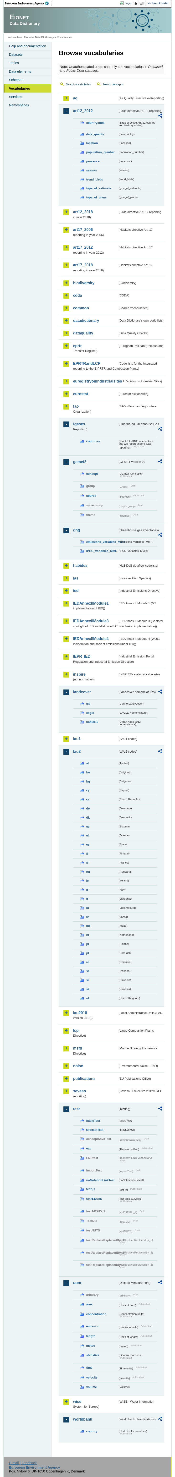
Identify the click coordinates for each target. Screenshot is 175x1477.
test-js (90, 1189)
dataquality (83, 333)
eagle (90, 713)
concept (92, 474)
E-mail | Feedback (23, 1463)
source (91, 496)
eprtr (77, 346)
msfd (77, 1048)
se (87, 971)
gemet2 (79, 462)
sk (87, 989)
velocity (92, 1377)
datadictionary (86, 320)
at (87, 763)
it (87, 890)
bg (88, 781)
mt (88, 926)
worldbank (82, 1419)
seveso (79, 1091)
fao (76, 406)
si (87, 980)
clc (88, 704)
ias (75, 578)
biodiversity (83, 283)
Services (15, 97)
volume (91, 1387)
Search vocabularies (78, 84)
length (90, 1336)
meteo (90, 1345)
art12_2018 (83, 212)
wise (77, 1402)
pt (87, 953)
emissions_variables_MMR (102, 542)
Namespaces (19, 105)
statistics (92, 1355)
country (91, 1431)
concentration (96, 1314)
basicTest (93, 1120)
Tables (14, 63)
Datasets (15, 54)
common (81, 308)
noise (78, 1066)
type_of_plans (96, 197)
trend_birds (94, 179)
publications (84, 1079)
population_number (100, 152)
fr (87, 862)
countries (93, 441)
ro (87, 962)
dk (88, 817)
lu (87, 908)
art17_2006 (83, 230)
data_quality (95, 134)
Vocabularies (19, 88)
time (89, 1367)
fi (87, 853)
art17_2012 (83, 247)
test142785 (94, 1199)
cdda (77, 295)
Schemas (16, 80)
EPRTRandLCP (86, 363)
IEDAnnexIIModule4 (90, 639)
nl (87, 935)
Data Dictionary (44, 37)
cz (87, 799)
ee (87, 826)
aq (75, 98)
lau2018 (80, 1013)
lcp (75, 1030)
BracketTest (94, 1130)
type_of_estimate (98, 188)
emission (92, 1326)
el (87, 835)
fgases (79, 424)
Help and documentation (27, 46)
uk (88, 998)
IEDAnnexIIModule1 (90, 603)
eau (88, 1148)
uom (77, 1283)
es (87, 844)
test (76, 1109)
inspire (79, 674)
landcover (82, 692)
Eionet (28, 37)
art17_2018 (83, 265)
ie (87, 880)
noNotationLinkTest (100, 1180)
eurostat (80, 394)
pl (87, 944)
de (88, 808)
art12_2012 (83, 111)
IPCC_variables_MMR (101, 551)
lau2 (77, 751)
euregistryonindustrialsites (95, 381)
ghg (76, 530)
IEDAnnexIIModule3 (90, 621)
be (88, 772)
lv (87, 917)
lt (87, 899)
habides (80, 565)
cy (87, 790)
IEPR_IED (81, 656)
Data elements (20, 71)
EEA (28, 3)
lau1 (77, 739)
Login (128, 3)
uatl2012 (92, 722)
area (89, 1304)
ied (75, 591)
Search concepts (113, 84)
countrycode (95, 123)
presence (92, 161)
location (92, 143)
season (91, 170)
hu (88, 872)
